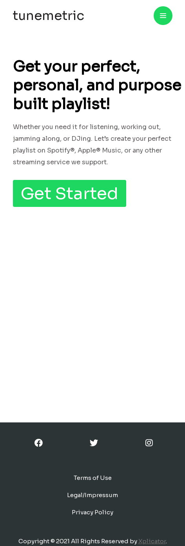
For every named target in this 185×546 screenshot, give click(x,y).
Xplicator (152, 541)
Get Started (69, 193)
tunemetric (48, 15)
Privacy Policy (92, 512)
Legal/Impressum (92, 495)
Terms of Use (93, 477)
